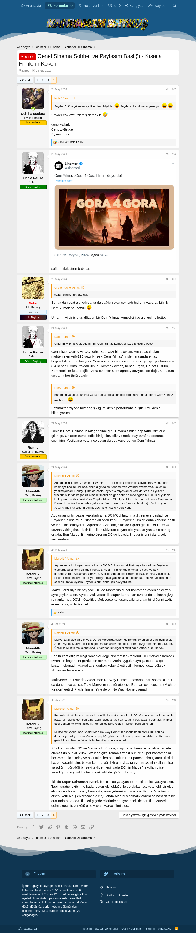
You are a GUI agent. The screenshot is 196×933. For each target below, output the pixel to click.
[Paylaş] (167, 89)
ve (71, 142)
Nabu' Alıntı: (62, 98)
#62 (174, 154)
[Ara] (174, 5)
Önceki (26, 80)
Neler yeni (91, 6)
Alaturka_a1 (27, 928)
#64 (174, 328)
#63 (174, 279)
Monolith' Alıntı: (64, 558)
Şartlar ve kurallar (117, 895)
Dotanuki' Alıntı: (64, 475)
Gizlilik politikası (116, 901)
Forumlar (60, 6)
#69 (174, 699)
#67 (174, 549)
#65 (174, 423)
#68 (174, 624)
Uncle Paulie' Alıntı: (67, 287)
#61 (174, 89)
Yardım (150, 928)
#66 (174, 467)
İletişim (111, 887)
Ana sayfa (33, 6)
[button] (72, 5)
